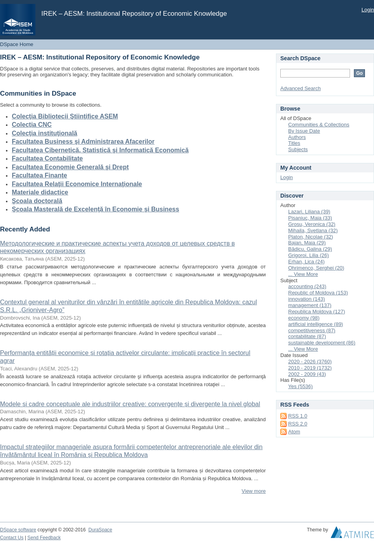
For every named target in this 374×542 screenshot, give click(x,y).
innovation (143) (306, 299)
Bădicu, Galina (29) (310, 249)
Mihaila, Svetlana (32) (313, 230)
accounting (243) (307, 286)
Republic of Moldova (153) (318, 293)
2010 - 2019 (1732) (310, 368)
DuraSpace (100, 530)
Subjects (298, 149)
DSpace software (18, 530)
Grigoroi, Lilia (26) (308, 255)
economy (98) (303, 318)
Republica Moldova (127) (316, 311)
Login (367, 10)
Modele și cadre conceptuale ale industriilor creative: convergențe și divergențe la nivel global (130, 404)
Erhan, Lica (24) (306, 262)
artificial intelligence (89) (315, 324)
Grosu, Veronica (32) (311, 224)
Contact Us (12, 537)
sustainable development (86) (321, 343)
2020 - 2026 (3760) (310, 361)
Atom (294, 432)
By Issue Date (304, 131)
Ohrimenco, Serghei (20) (316, 268)
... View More (303, 274)
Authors (297, 137)
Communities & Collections (318, 125)
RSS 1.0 (297, 416)
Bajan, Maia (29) (307, 243)
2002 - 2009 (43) (307, 374)
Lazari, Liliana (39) (309, 212)
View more (254, 491)
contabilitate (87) (307, 336)
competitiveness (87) (311, 330)
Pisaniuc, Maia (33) (310, 218)
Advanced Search (300, 88)
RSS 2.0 (297, 424)
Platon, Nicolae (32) (310, 237)
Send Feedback (44, 537)
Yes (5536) (300, 386)
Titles (294, 143)
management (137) (309, 305)
